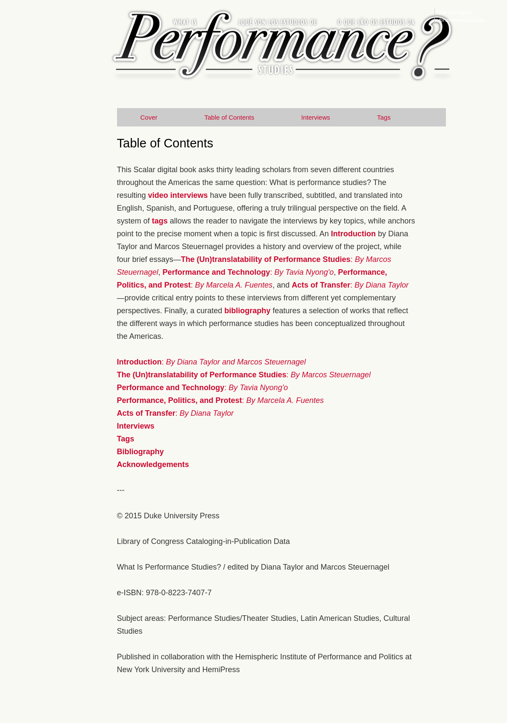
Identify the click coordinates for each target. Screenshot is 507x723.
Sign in (445, 12)
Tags (384, 117)
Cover (149, 117)
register (465, 12)
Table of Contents (230, 117)
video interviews (178, 195)
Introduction (353, 233)
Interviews (315, 117)
